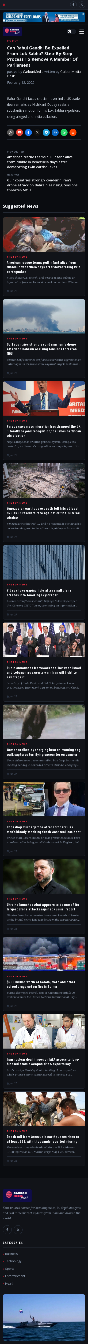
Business (11, 1254)
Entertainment (15, 1276)
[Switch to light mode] (71, 31)
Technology (13, 1261)
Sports (9, 1269)
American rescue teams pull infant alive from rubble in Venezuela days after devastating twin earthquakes (44, 159)
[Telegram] (46, 132)
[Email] (19, 132)
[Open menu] (81, 31)
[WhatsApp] (64, 132)
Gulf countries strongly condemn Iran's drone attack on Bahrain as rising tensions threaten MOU (44, 182)
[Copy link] (10, 132)
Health (9, 1284)
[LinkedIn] (55, 132)
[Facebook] (73, 4)
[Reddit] (73, 132)
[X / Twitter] (82, 4)
